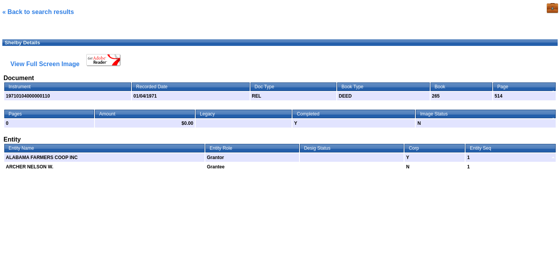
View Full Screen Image (45, 64)
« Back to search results (38, 12)
